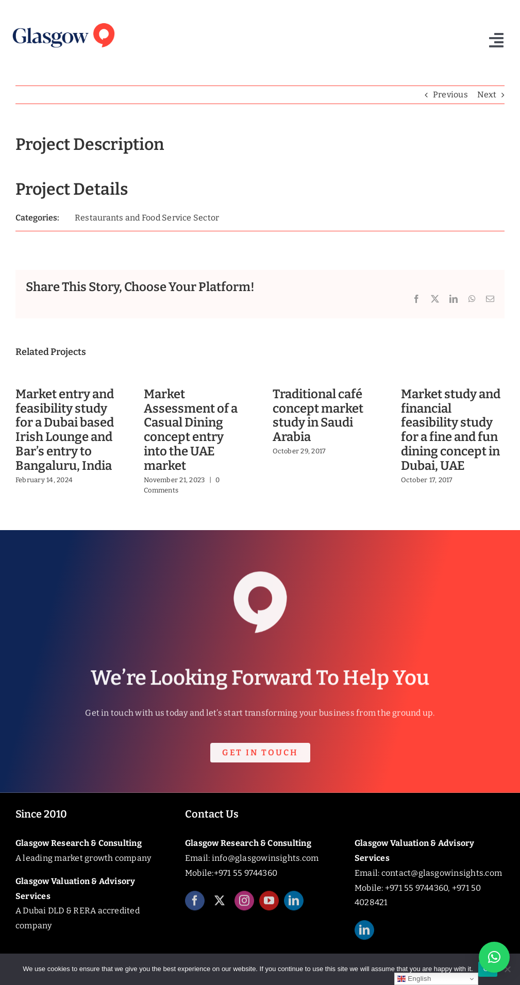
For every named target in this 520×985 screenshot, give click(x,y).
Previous (450, 94)
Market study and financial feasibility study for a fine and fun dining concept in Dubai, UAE (450, 430)
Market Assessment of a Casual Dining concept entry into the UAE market (191, 430)
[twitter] (219, 906)
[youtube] (269, 906)
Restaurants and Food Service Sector (147, 218)
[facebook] (195, 906)
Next (486, 94)
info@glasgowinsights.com (265, 858)
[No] (507, 969)
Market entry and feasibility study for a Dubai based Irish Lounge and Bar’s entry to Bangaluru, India (64, 430)
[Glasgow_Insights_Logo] (63, 22)
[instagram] (244, 906)
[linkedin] (294, 906)
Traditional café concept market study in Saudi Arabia (318, 415)
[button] (494, 957)
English (414, 979)
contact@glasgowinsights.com (441, 873)
